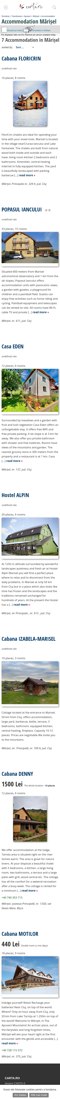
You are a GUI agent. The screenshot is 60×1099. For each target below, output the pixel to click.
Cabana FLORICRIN (21, 58)
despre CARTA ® (15, 1083)
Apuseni (27, 16)
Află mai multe (39, 1095)
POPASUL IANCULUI (22, 209)
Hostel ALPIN (15, 495)
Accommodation (48, 16)
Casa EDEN (13, 346)
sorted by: (7, 47)
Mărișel (36, 16)
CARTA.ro (12, 1078)
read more (27, 175)
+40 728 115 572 (12, 1050)
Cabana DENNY (17, 773)
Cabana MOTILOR (20, 933)
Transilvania (17, 16)
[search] (54, 9)
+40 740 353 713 (12, 897)
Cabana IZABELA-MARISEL (29, 638)
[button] (26, 32)
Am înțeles (20, 1095)
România (5, 16)
